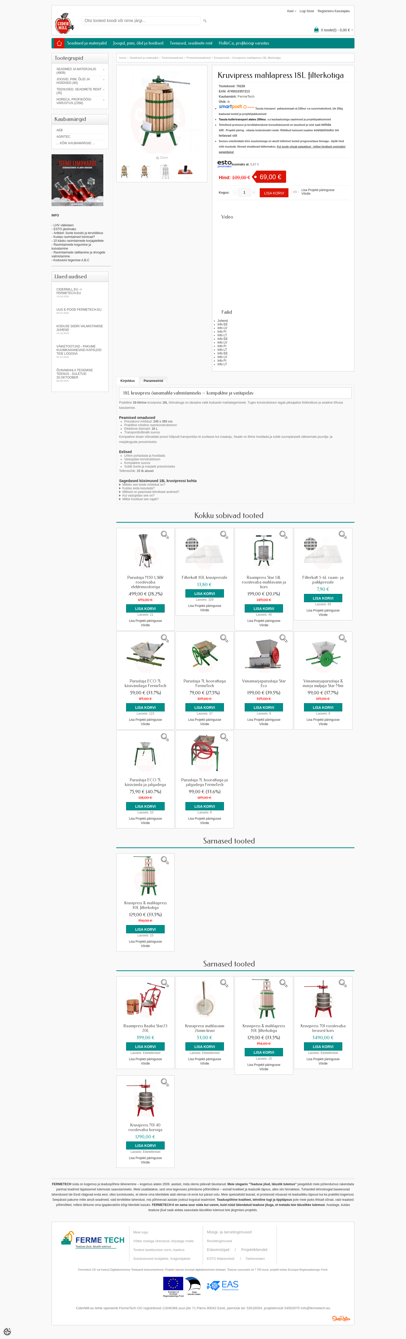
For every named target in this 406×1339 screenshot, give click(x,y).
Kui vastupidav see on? (138, 495)
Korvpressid (221, 57)
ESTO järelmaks (65, 229)
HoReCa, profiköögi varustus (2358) (73, 101)
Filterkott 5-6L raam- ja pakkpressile (323, 580)
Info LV (222, 328)
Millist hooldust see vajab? (140, 499)
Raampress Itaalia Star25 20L (145, 1027)
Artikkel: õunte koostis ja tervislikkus (78, 233)
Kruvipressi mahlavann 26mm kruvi (204, 1027)
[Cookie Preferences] (7, 1331)
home (122, 57)
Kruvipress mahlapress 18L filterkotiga (257, 57)
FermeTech (246, 96)
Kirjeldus (127, 381)
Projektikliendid (254, 1248)
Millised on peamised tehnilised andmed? (150, 492)
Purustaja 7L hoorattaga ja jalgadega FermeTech (204, 782)
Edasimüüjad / (224, 1248)
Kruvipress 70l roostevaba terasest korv (323, 1027)
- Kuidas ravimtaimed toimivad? (73, 237)
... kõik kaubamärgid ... (75, 143)
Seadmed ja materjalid (87, 43)
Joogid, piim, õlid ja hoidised (138, 43)
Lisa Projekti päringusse (317, 190)
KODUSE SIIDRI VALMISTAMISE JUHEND (80, 329)
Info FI (222, 331)
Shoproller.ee (341, 1316)
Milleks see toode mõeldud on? (143, 484)
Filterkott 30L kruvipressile (204, 577)
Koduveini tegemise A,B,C (71, 260)
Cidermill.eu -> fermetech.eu (80, 293)
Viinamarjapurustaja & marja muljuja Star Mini (323, 683)
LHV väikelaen (64, 225)
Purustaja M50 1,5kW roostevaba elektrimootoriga (145, 582)
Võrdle (305, 193)
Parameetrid (153, 381)
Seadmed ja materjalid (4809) (76, 71)
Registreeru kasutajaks (334, 11)
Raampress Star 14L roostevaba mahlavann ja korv (264, 582)
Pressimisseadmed (198, 57)
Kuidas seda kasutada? (138, 488)
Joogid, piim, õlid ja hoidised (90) (73, 81)
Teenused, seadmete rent (191, 43)
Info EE (223, 324)
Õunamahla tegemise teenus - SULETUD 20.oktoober (80, 375)
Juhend (223, 321)
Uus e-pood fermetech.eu (80, 311)
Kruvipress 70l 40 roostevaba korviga (145, 1126)
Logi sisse (307, 11)
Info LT (222, 335)
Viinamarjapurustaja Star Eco (264, 683)
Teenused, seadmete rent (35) (79, 91)
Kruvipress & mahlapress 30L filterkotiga (145, 904)
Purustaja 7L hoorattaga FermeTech (205, 683)
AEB (59, 130)
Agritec (63, 137)
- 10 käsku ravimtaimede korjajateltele (78, 241)
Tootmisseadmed (172, 57)
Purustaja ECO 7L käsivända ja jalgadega (145, 782)
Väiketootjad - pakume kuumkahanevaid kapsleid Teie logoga (80, 351)
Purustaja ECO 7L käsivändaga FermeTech (145, 683)
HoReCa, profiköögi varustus (244, 43)
